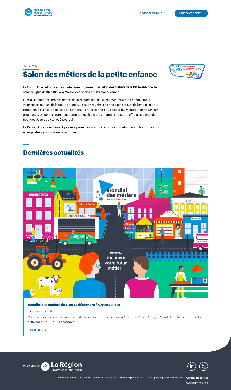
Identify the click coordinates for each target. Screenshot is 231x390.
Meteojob (203, 383)
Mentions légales (67, 377)
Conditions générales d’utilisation (98, 377)
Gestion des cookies (197, 378)
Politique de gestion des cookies (165, 377)
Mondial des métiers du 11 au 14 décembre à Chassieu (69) (74, 304)
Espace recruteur (150, 13)
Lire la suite (35, 329)
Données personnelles (132, 377)
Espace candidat (190, 13)
